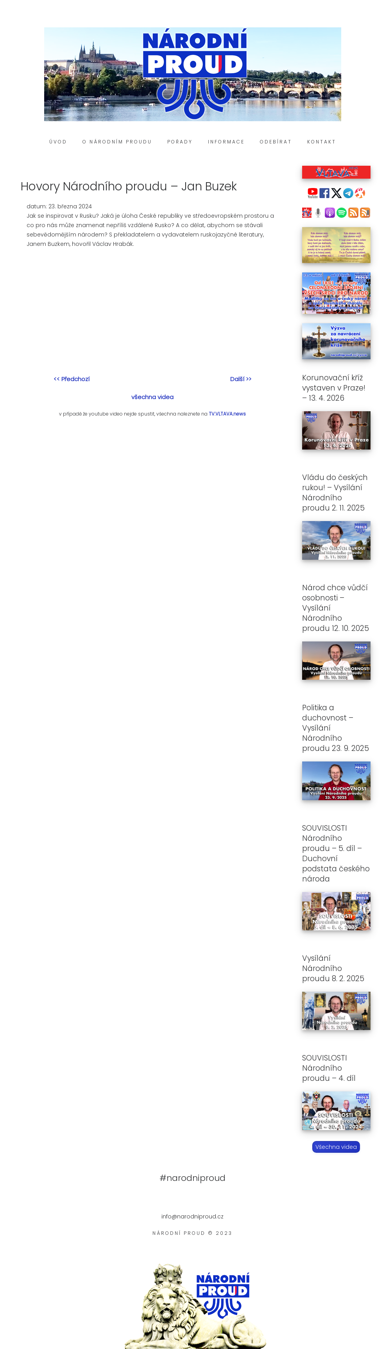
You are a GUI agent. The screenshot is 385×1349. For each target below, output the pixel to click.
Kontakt (321, 141)
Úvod (58, 141)
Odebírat (276, 141)
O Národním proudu (117, 141)
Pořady (180, 141)
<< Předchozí (72, 379)
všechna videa (152, 397)
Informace (226, 141)
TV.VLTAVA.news (227, 413)
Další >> (240, 379)
